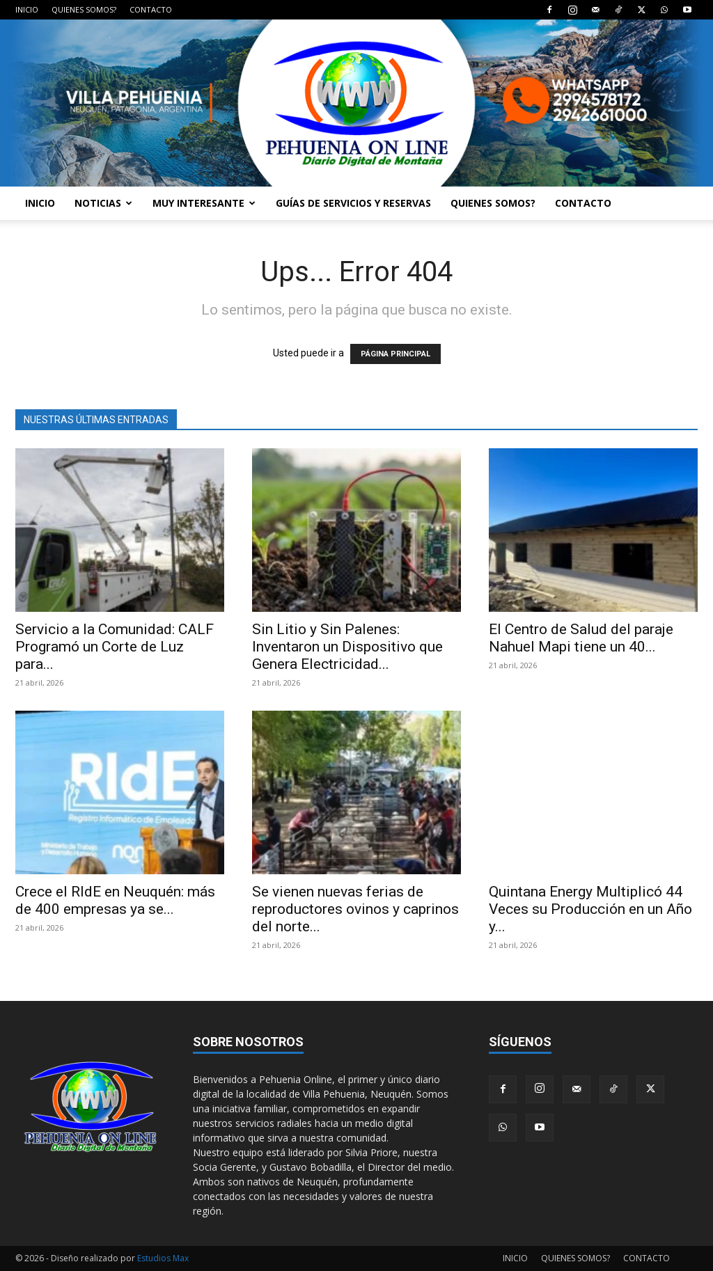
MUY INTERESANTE (204, 203)
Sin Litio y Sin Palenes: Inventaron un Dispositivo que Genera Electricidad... (347, 646)
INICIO (26, 9)
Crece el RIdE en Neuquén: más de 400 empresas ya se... (115, 900)
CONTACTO (151, 9)
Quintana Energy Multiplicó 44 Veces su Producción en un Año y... (590, 909)
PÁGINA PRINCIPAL (395, 353)
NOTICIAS (103, 203)
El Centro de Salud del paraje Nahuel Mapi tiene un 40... (581, 638)
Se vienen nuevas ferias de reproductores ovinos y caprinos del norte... (355, 909)
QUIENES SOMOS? (84, 9)
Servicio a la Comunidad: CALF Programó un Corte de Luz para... (114, 646)
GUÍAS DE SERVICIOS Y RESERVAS (353, 203)
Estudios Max (163, 1258)
